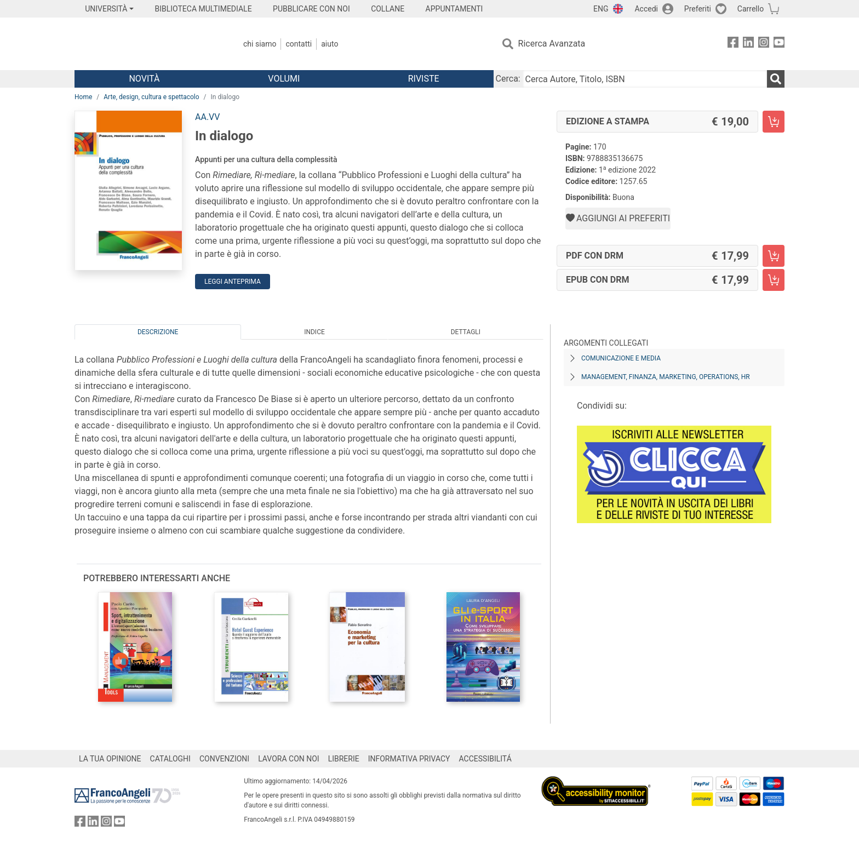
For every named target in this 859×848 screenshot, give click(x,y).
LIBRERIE (343, 758)
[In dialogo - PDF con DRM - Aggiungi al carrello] (773, 256)
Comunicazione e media (621, 358)
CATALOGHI (170, 758)
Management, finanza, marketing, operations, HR (665, 377)
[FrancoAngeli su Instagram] (763, 44)
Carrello (750, 8)
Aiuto (329, 43)
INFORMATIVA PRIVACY (409, 758)
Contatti (298, 43)
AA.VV (207, 117)
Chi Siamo (259, 43)
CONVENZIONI (224, 758)
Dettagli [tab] (465, 332)
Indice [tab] (314, 332)
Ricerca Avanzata (552, 43)
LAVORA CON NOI (288, 758)
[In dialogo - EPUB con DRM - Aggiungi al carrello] (773, 280)
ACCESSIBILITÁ (485, 758)
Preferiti (697, 8)
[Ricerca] (775, 79)
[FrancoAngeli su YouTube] (779, 44)
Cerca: (508, 78)
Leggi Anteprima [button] (232, 281)
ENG (600, 8)
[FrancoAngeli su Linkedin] (748, 44)
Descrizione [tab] (158, 332)
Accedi (646, 8)
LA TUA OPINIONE (110, 758)
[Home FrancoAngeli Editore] (147, 43)
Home (83, 97)
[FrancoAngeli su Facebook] (733, 44)
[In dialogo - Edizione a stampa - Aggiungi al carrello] (773, 122)
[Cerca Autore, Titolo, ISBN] (645, 79)
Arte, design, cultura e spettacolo (151, 97)
